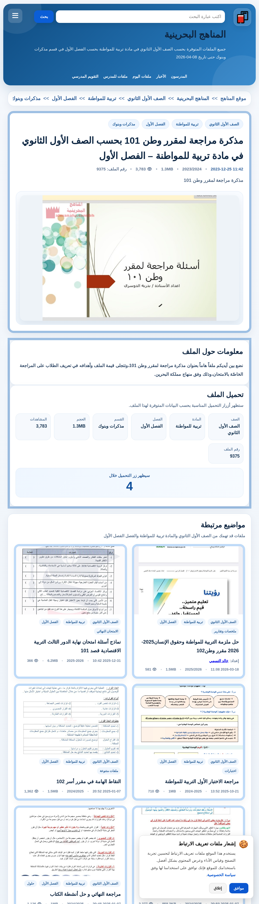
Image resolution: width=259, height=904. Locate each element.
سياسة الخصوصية (221, 875)
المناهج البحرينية (195, 34)
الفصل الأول (64, 98)
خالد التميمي (219, 661)
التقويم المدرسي (85, 76)
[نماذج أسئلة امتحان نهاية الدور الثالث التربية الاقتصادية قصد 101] (70, 580)
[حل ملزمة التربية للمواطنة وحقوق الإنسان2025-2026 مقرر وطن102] (188, 580)
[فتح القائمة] (15, 16)
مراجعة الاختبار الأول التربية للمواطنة (202, 781)
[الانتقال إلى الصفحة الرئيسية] (242, 17)
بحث (44, 16)
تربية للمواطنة (102, 98)
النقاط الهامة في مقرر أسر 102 (88, 781)
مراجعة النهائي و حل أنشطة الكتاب (85, 894)
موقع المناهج (233, 98)
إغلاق (218, 888)
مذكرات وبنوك (26, 98)
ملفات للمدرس (115, 76)
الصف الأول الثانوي (146, 98)
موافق (239, 888)
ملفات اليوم (141, 76)
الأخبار (161, 76)
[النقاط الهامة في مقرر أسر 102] (70, 720)
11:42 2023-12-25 (227, 169)
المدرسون (179, 76)
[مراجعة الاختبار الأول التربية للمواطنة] (188, 720)
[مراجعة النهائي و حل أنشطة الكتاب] (70, 842)
